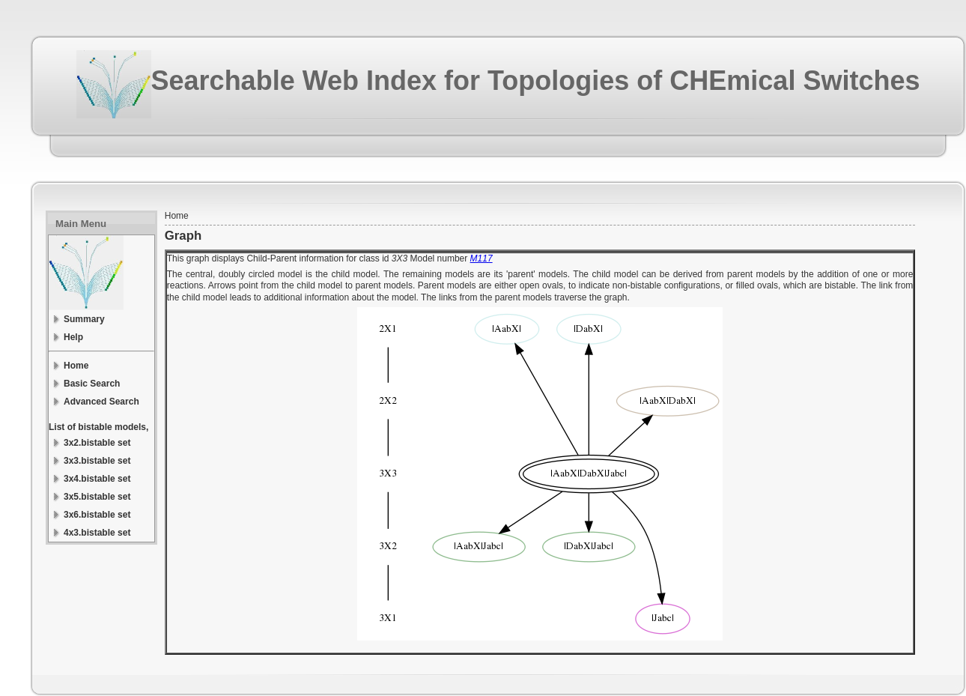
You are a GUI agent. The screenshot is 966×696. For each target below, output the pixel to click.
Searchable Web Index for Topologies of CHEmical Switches (535, 80)
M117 (481, 258)
